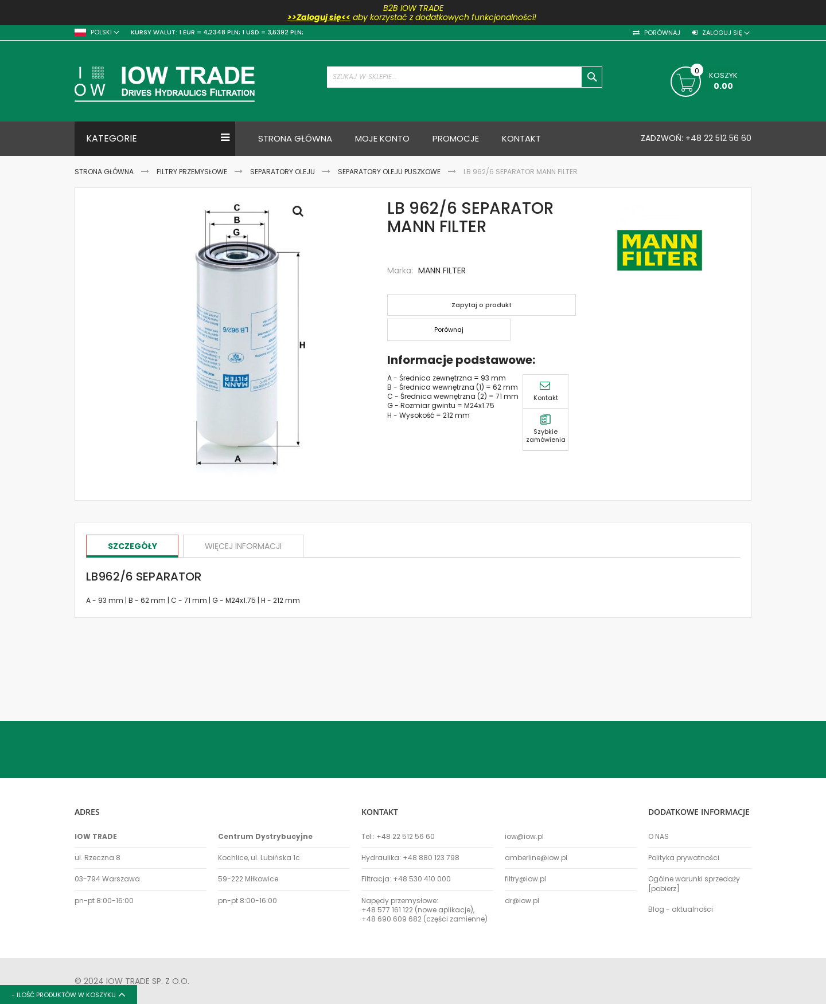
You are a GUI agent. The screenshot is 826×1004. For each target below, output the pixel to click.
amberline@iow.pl (536, 857)
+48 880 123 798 (431, 857)
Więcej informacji (247, 545)
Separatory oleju (282, 172)
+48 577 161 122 (387, 910)
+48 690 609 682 (391, 919)
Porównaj (661, 33)
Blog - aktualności (680, 909)
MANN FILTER (442, 270)
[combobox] (465, 77)
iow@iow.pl (524, 836)
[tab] (133, 546)
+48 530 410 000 (422, 879)
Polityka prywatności (683, 857)
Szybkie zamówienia (780, 217)
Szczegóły (133, 545)
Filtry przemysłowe (192, 172)
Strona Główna (104, 172)
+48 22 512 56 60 (717, 138)
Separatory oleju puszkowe (389, 172)
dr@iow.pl (522, 900)
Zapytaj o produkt (483, 304)
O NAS (658, 836)
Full (301, 213)
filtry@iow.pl (525, 879)
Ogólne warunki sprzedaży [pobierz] (694, 883)
